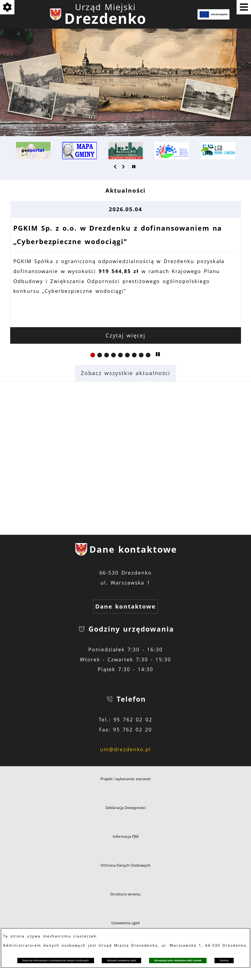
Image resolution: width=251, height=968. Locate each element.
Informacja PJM (125, 836)
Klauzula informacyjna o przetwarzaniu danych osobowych (56, 960)
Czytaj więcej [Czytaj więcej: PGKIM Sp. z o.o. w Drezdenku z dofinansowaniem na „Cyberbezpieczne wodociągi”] (125, 335)
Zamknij (224, 960)
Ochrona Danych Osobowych (126, 865)
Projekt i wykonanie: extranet (125, 778)
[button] (115, 166)
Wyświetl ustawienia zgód (121, 960)
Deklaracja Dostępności (125, 807)
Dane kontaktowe (125, 606)
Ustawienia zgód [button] (125, 922)
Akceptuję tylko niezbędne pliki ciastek (178, 960)
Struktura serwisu (125, 894)
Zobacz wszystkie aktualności (125, 373)
